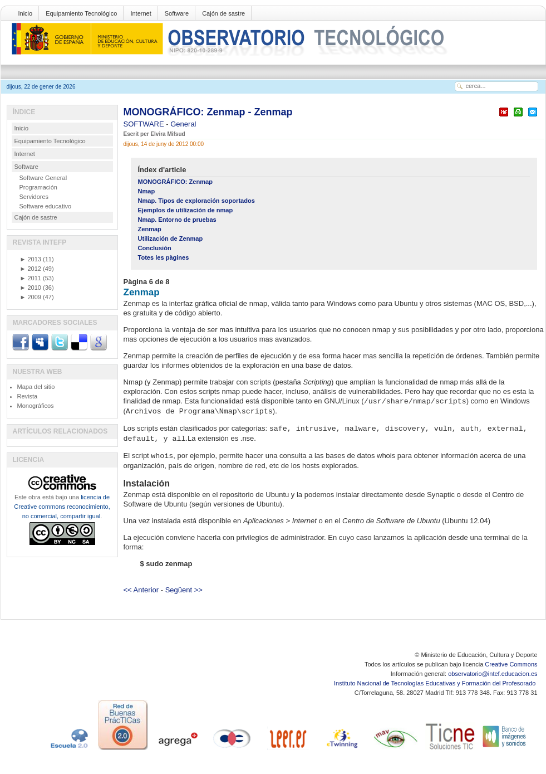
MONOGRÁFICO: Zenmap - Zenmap (208, 112)
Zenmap (149, 229)
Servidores (34, 196)
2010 (30, 287)
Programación (38, 187)
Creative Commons (511, 664)
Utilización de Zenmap (170, 238)
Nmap (146, 191)
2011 (30, 278)
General (183, 124)
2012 (30, 268)
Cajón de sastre (223, 13)
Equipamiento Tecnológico (81, 13)
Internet (140, 13)
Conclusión (154, 248)
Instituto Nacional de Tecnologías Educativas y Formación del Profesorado (435, 683)
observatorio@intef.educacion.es (492, 673)
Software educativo (45, 206)
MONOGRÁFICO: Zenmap (175, 181)
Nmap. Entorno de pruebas (177, 219)
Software (177, 13)
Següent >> (184, 590)
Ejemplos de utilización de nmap (185, 210)
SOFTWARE (145, 124)
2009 (30, 297)
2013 (30, 259)
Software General (43, 177)
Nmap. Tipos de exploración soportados (196, 200)
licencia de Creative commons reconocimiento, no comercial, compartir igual (62, 506)
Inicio (25, 13)
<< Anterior (141, 590)
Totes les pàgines (163, 257)
